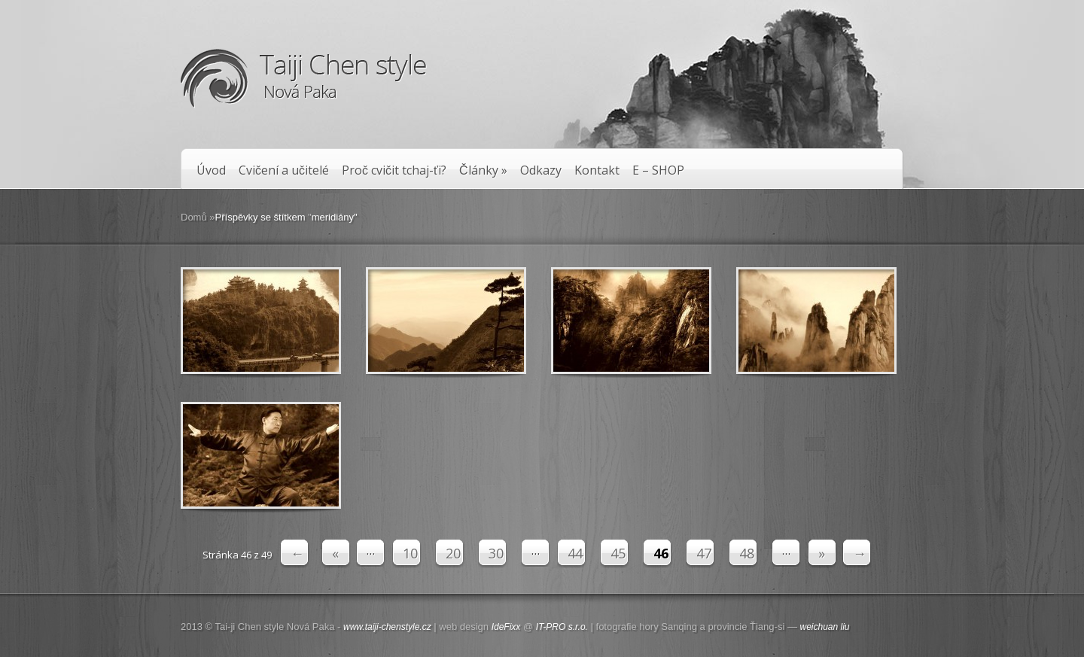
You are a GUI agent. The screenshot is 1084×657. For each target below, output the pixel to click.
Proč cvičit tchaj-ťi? (394, 170)
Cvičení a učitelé (284, 170)
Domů (194, 217)
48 (746, 553)
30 (496, 553)
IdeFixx (506, 627)
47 (703, 553)
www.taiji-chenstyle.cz (387, 627)
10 (410, 553)
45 (618, 553)
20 (453, 553)
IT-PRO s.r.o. (562, 627)
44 (575, 553)
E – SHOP (658, 170)
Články (483, 170)
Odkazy (541, 170)
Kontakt (597, 170)
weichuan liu (825, 627)
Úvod (211, 170)
